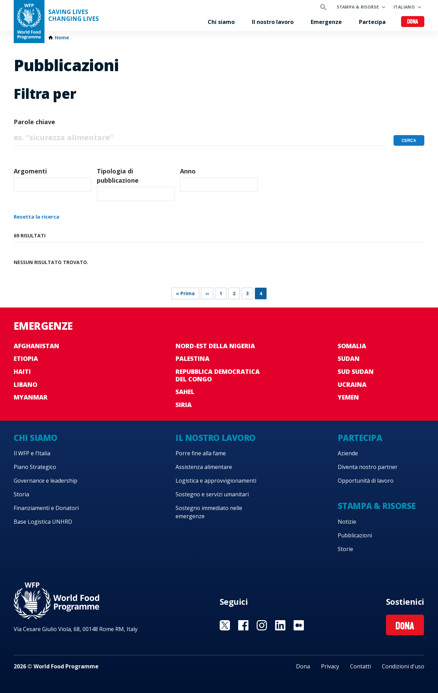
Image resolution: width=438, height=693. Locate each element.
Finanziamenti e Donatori (46, 508)
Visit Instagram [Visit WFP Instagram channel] (262, 625)
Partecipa (372, 22)
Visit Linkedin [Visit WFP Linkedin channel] (280, 625)
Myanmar (31, 397)
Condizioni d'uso (403, 666)
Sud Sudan (356, 371)
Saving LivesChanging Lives (73, 15)
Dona (412, 22)
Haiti (22, 371)
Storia (21, 494)
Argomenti (30, 171)
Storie (345, 549)
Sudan (349, 358)
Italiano (404, 7)
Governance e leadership (45, 480)
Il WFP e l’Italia (32, 453)
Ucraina (352, 384)
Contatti (360, 666)
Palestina (192, 358)
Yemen (348, 397)
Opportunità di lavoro (366, 480)
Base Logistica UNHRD (43, 521)
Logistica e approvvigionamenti (216, 480)
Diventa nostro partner (368, 467)
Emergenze (326, 22)
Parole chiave (34, 122)
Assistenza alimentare (204, 467)
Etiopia (26, 358)
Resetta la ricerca (36, 216)
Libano (25, 384)
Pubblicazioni (355, 535)
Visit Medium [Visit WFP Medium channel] (299, 625)
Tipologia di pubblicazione (118, 175)
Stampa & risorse (358, 7)
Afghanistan (36, 346)
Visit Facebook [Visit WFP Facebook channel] (243, 625)
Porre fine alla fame (201, 453)
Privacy (330, 666)
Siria (184, 405)
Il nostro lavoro (273, 22)
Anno (188, 171)
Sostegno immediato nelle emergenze (209, 512)
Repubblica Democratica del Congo (218, 375)
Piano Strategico (35, 467)
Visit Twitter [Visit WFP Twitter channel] (225, 625)
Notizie (347, 521)
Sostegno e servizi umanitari (212, 494)
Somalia (352, 346)
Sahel (185, 392)
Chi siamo (221, 22)
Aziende (348, 453)
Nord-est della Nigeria (215, 346)
